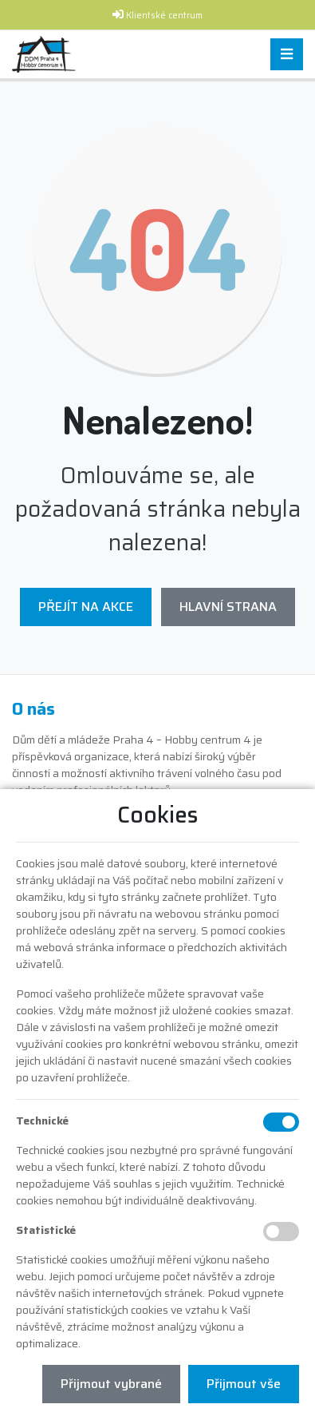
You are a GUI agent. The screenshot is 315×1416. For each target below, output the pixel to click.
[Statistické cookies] (281, 1231)
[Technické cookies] (281, 1122)
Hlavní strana (228, 607)
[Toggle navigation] (286, 54)
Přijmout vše (244, 1384)
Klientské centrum (164, 15)
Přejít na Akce (85, 607)
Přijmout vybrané (111, 1384)
